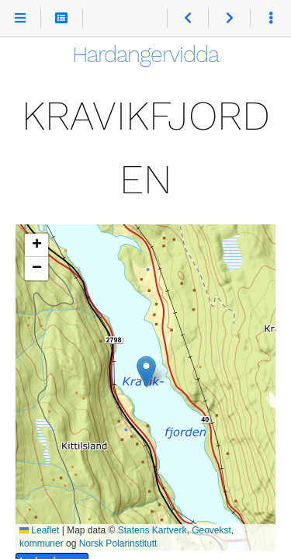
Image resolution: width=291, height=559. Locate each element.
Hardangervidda (145, 54)
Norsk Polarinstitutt (118, 543)
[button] (146, 371)
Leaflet (39, 530)
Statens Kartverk (152, 530)
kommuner (41, 543)
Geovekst (211, 530)
